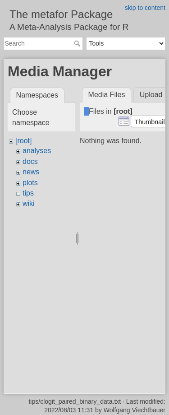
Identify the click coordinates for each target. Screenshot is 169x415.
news (31, 172)
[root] (23, 141)
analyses (37, 150)
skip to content (145, 7)
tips (28, 193)
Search (78, 43)
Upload (151, 94)
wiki (29, 203)
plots (30, 183)
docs (30, 161)
